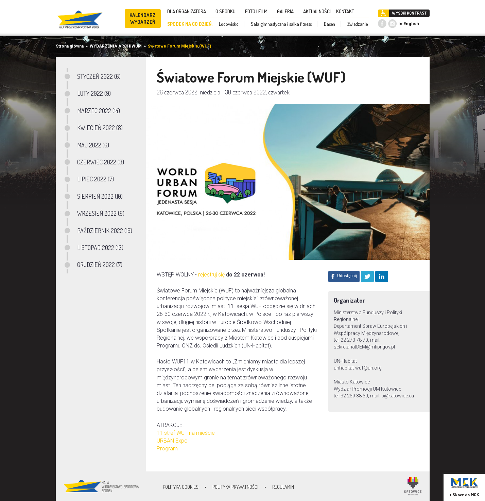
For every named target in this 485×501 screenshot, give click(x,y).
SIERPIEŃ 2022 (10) (100, 196)
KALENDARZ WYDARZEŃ (142, 18)
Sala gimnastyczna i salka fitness (281, 24)
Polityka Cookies (180, 487)
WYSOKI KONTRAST (409, 13)
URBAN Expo (172, 440)
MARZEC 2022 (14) (98, 110)
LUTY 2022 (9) (94, 93)
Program (167, 448)
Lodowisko (229, 24)
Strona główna (70, 46)
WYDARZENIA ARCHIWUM (116, 46)
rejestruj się (211, 274)
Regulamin (283, 487)
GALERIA (287, 11)
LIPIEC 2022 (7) (95, 179)
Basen (329, 24)
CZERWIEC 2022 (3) (100, 162)
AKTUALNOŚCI (317, 11)
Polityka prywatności (235, 487)
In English (408, 23)
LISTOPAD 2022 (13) (100, 247)
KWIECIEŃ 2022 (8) (100, 127)
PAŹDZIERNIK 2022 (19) (104, 230)
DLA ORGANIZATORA (188, 11)
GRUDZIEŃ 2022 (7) (99, 264)
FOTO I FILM (258, 11)
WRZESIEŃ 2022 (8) (100, 213)
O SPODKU (227, 11)
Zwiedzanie (357, 24)
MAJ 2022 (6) (93, 145)
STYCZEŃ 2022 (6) (99, 76)
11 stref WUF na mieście (186, 433)
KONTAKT (347, 11)
